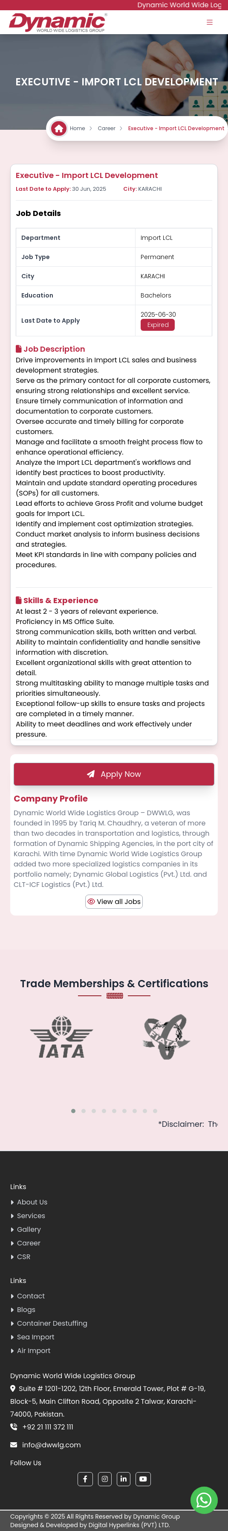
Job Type (35, 257)
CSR (20, 1257)
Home (81, 128)
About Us (28, 1202)
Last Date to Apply (50, 320)
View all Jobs (114, 902)
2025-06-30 (158, 314)
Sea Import (32, 1337)
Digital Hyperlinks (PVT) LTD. (129, 1525)
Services (27, 1216)
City (27, 276)
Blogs (22, 1310)
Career (110, 128)
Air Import (30, 1351)
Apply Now (114, 774)
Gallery (25, 1229)
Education (37, 295)
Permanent (157, 257)
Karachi (153, 276)
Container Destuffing (48, 1323)
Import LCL (157, 237)
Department (41, 237)
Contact (27, 1296)
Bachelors (156, 295)
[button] (73, 1111)
